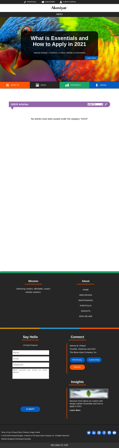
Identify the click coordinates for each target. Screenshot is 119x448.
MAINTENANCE (85, 300)
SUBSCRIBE (50, 2)
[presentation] (30, 393)
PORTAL (77, 367)
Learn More (91, 58)
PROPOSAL (32, 2)
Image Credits (35, 432)
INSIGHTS (85, 311)
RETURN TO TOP (59, 445)
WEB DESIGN (85, 295)
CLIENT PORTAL (69, 2)
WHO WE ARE (85, 316)
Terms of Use (6, 432)
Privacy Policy (17, 432)
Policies (26, 432)
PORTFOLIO (85, 305)
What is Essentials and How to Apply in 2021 (59, 41)
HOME (86, 290)
